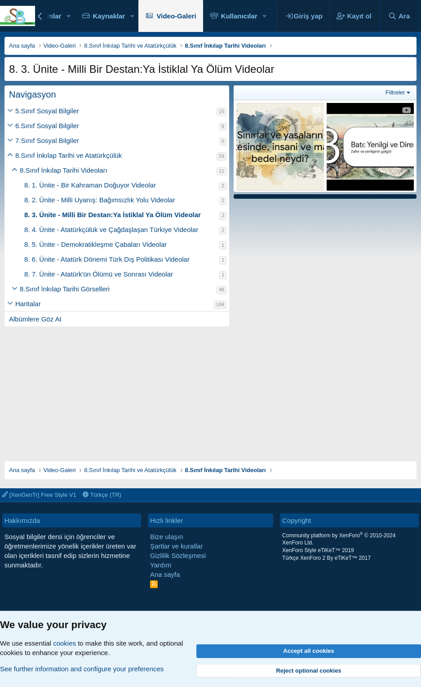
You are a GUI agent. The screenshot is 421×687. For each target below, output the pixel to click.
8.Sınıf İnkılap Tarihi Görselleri (65, 289)
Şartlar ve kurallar (176, 546)
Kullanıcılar (239, 16)
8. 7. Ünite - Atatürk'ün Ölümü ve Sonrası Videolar (98, 274)
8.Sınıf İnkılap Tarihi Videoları (63, 170)
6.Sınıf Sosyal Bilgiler (47, 125)
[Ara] (399, 16)
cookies (64, 643)
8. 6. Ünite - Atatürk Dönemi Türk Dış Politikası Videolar (107, 259)
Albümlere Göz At (35, 319)
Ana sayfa (165, 574)
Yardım (160, 565)
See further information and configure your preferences (82, 669)
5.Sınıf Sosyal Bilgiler (47, 111)
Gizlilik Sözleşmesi (178, 555)
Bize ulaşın (166, 536)
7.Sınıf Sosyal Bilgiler (47, 140)
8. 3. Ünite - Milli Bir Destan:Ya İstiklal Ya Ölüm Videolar (112, 215)
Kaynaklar (109, 16)
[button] (68, 16)
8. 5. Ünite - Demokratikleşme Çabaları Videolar (95, 244)
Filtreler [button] (395, 92)
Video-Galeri (176, 16)
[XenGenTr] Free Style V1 (39, 494)
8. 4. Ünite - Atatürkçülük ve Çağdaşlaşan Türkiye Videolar (111, 229)
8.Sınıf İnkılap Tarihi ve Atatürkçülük (68, 155)
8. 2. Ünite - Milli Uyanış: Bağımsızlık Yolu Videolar (99, 200)
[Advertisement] (210, 389)
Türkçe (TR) (102, 494)
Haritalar (28, 304)
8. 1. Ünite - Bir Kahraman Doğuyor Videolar (90, 185)
